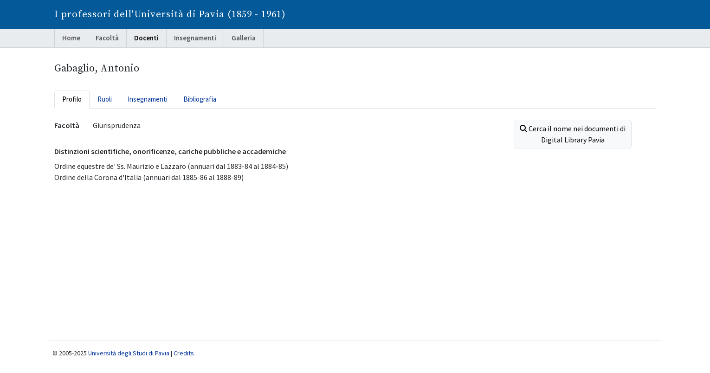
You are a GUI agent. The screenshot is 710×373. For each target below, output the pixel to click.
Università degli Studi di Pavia (128, 353)
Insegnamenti (195, 37)
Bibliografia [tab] (199, 99)
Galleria (244, 37)
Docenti (146, 37)
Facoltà (107, 37)
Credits (184, 353)
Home (71, 37)
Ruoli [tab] (104, 99)
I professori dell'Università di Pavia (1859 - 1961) (170, 14)
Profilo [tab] (72, 99)
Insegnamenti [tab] (148, 99)
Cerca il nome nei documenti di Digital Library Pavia (573, 134)
